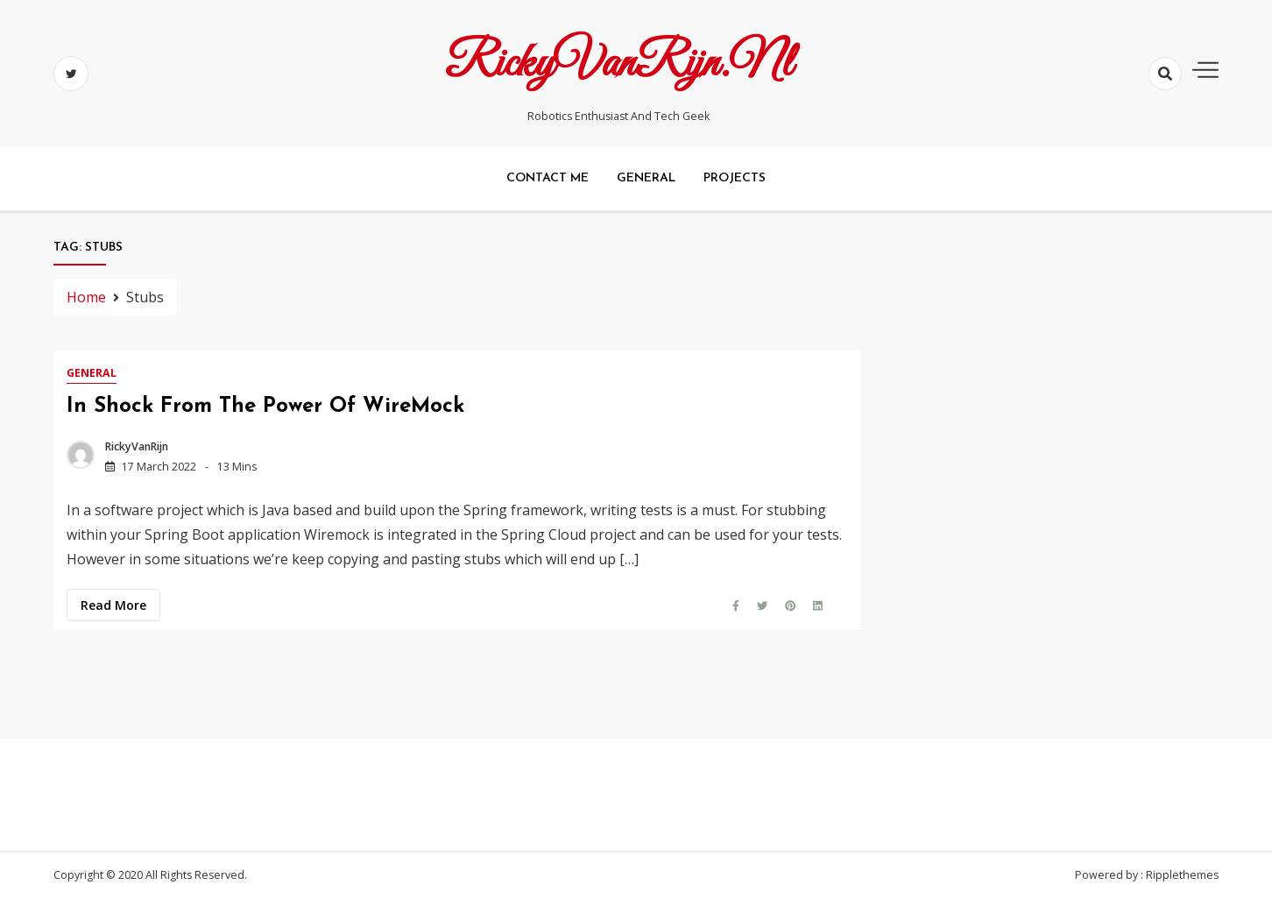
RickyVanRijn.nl (618, 64)
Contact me (547, 178)
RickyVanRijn (136, 446)
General (646, 178)
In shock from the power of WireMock (265, 406)
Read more (113, 605)
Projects (734, 178)
